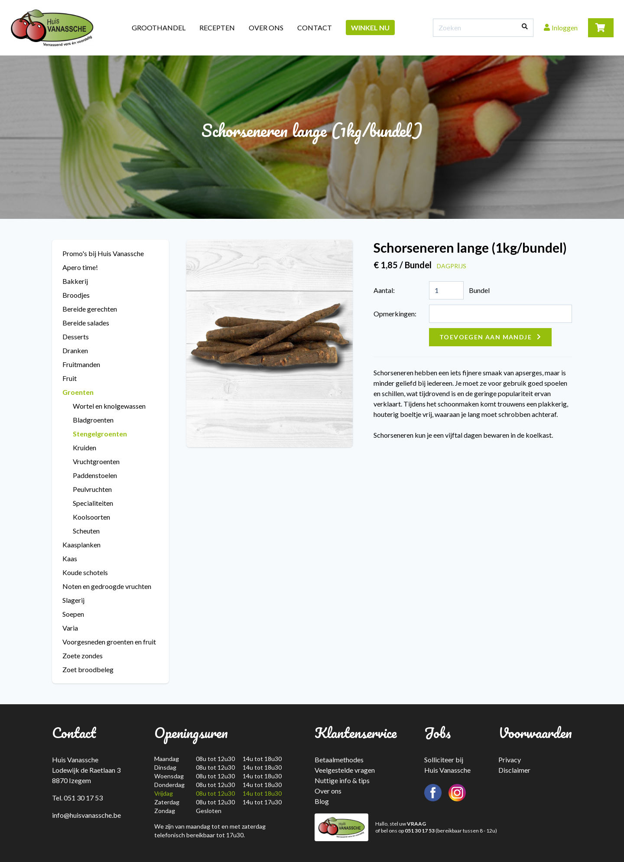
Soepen (73, 614)
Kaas (69, 558)
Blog (322, 801)
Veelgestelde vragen (345, 770)
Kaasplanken (81, 544)
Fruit (69, 378)
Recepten (217, 27)
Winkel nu (370, 27)
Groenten (78, 392)
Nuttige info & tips (342, 780)
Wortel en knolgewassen (109, 406)
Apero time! (80, 267)
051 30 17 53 (420, 830)
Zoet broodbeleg (88, 669)
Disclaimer (514, 770)
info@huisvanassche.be (86, 815)
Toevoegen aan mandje (485, 337)
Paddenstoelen (95, 475)
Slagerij (73, 600)
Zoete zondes (82, 655)
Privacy (509, 759)
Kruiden (84, 447)
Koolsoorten (91, 517)
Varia (70, 628)
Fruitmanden (81, 364)
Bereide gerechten (89, 309)
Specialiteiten (93, 503)
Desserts (75, 336)
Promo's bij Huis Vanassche (103, 253)
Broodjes (76, 295)
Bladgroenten (93, 420)
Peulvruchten (92, 489)
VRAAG (416, 823)
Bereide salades (85, 323)
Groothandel (158, 27)
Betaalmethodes (339, 759)
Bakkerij (75, 281)
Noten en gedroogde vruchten (106, 586)
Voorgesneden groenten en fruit (109, 642)
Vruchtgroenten (96, 461)
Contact (314, 27)
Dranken (75, 350)
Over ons (266, 27)
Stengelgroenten (100, 433)
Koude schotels (85, 572)
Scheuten (86, 531)
